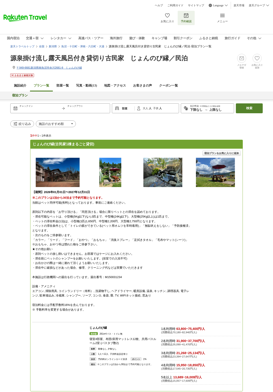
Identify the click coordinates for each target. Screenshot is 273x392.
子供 (156, 108)
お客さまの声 (142, 85)
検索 (249, 108)
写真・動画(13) (86, 85)
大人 (146, 108)
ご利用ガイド (175, 5)
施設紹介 (20, 85)
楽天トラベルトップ (22, 46)
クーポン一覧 (168, 85)
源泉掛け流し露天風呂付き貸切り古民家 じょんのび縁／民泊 (99, 58)
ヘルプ (159, 5)
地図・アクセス (115, 85)
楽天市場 (239, 5)
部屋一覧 (62, 85)
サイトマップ (196, 5)
